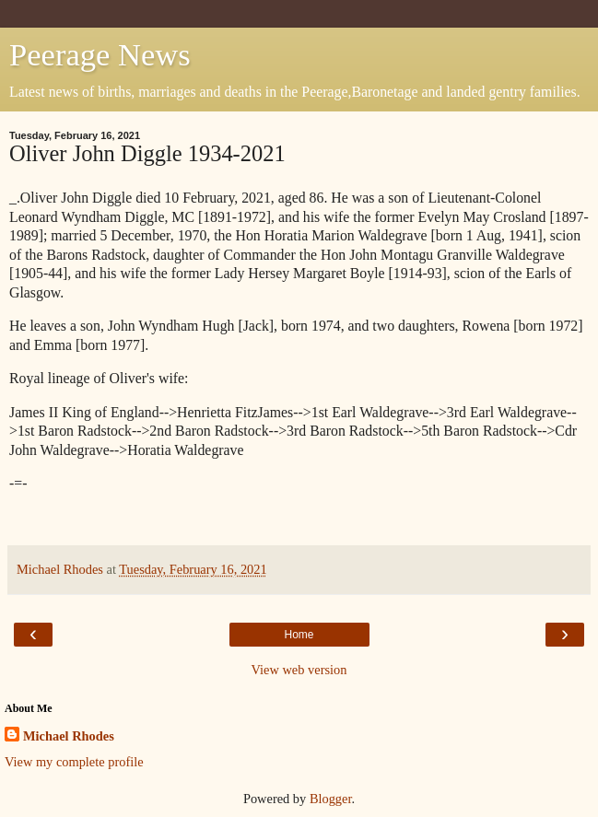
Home (298, 634)
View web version (299, 669)
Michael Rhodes (68, 736)
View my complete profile (74, 761)
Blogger (331, 798)
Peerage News (100, 54)
